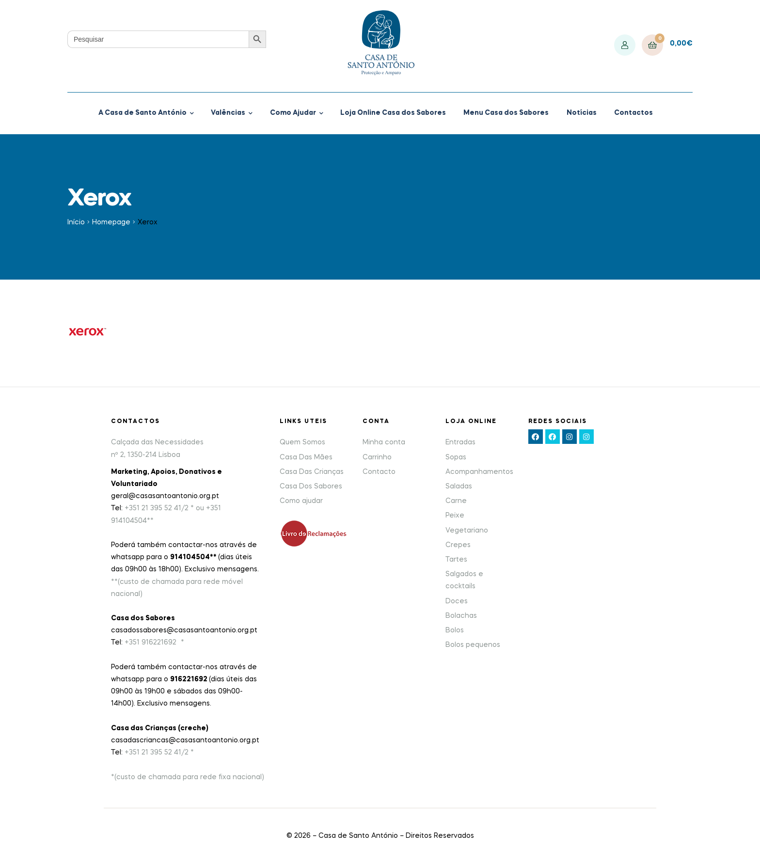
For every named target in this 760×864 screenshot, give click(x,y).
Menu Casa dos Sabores (506, 113)
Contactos (633, 113)
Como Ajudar (293, 113)
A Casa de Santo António (142, 113)
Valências (228, 113)
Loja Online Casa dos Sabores (393, 113)
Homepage (111, 222)
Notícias (582, 113)
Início (76, 222)
